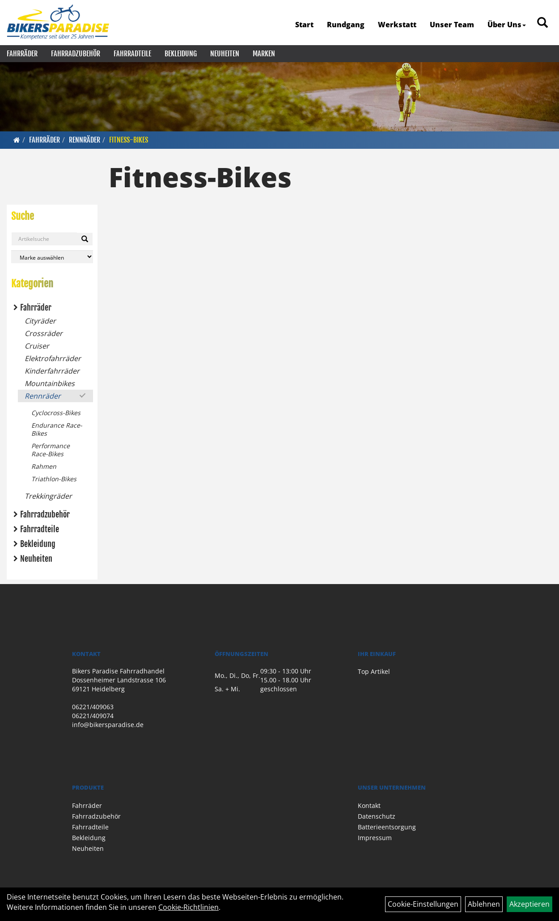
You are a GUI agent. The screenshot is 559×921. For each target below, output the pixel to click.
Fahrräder (22, 53)
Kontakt (369, 805)
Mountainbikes (50, 383)
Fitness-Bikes (128, 139)
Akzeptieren (529, 904)
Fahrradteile (132, 53)
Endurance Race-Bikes (56, 429)
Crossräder (44, 333)
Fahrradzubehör (75, 53)
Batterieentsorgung (387, 827)
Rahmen (43, 466)
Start (304, 24)
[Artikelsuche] (542, 23)
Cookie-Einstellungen (423, 904)
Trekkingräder (48, 496)
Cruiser (37, 346)
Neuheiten (224, 53)
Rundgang (345, 24)
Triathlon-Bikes (53, 479)
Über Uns (506, 24)
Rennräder (84, 139)
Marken (264, 53)
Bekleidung (181, 53)
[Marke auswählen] (52, 256)
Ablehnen (484, 904)
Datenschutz (376, 816)
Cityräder (40, 321)
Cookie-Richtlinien (188, 907)
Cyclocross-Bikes (55, 412)
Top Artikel (374, 671)
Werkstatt (397, 24)
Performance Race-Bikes (50, 450)
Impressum (375, 837)
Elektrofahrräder (53, 358)
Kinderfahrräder (52, 371)
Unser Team (452, 24)
